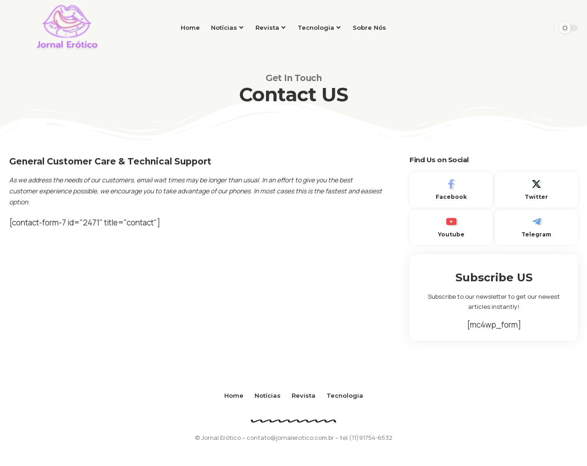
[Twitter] (536, 190)
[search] (543, 28)
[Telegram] (536, 227)
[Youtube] (451, 227)
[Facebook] (451, 190)
